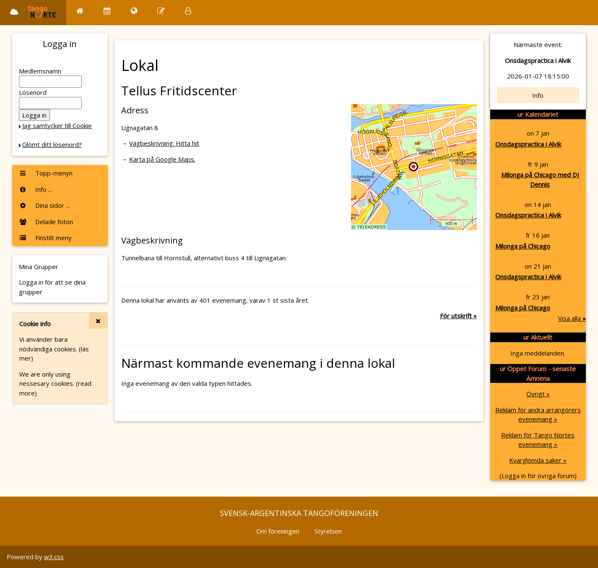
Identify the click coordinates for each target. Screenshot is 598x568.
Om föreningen (277, 531)
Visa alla (572, 318)
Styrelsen (328, 531)
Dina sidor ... (44, 205)
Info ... (35, 189)
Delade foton (46, 221)
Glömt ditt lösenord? (52, 144)
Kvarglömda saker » (538, 460)
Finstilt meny (45, 237)
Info (537, 95)
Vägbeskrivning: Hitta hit (164, 143)
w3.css (54, 556)
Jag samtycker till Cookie (57, 125)
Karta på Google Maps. (162, 159)
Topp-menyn (46, 173)
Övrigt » (538, 394)
